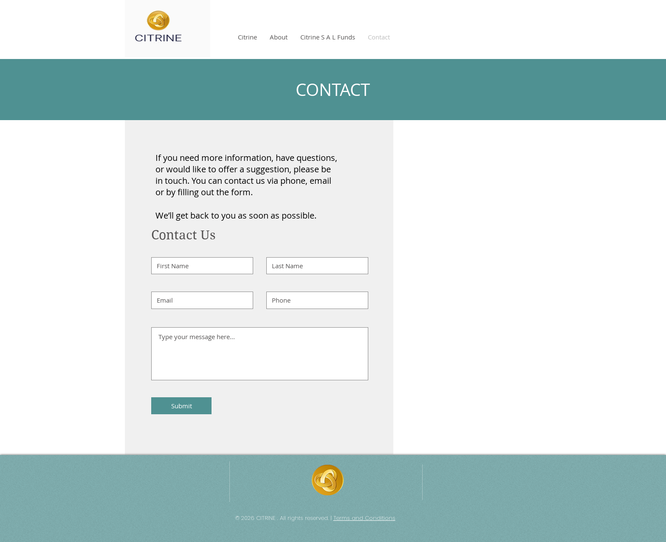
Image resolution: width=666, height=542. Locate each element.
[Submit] (181, 405)
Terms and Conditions (364, 518)
